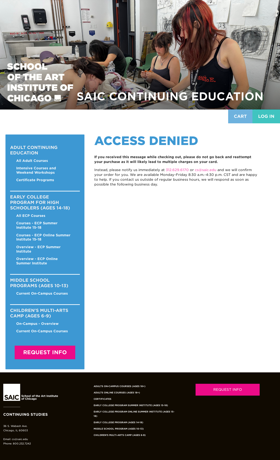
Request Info (45, 352)
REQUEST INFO (227, 389)
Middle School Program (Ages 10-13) (119, 428)
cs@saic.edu (205, 170)
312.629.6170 (177, 170)
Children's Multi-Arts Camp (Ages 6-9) (120, 435)
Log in (266, 116)
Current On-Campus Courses (42, 293)
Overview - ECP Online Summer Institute (37, 261)
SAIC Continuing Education (170, 96)
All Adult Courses (32, 161)
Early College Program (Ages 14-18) (118, 422)
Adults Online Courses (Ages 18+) (117, 392)
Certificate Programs (35, 180)
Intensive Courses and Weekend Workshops (36, 170)
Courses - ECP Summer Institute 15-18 (37, 225)
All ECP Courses (30, 216)
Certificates (102, 399)
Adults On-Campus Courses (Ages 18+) (119, 386)
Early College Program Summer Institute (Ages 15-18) (131, 405)
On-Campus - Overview (37, 324)
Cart (240, 116)
